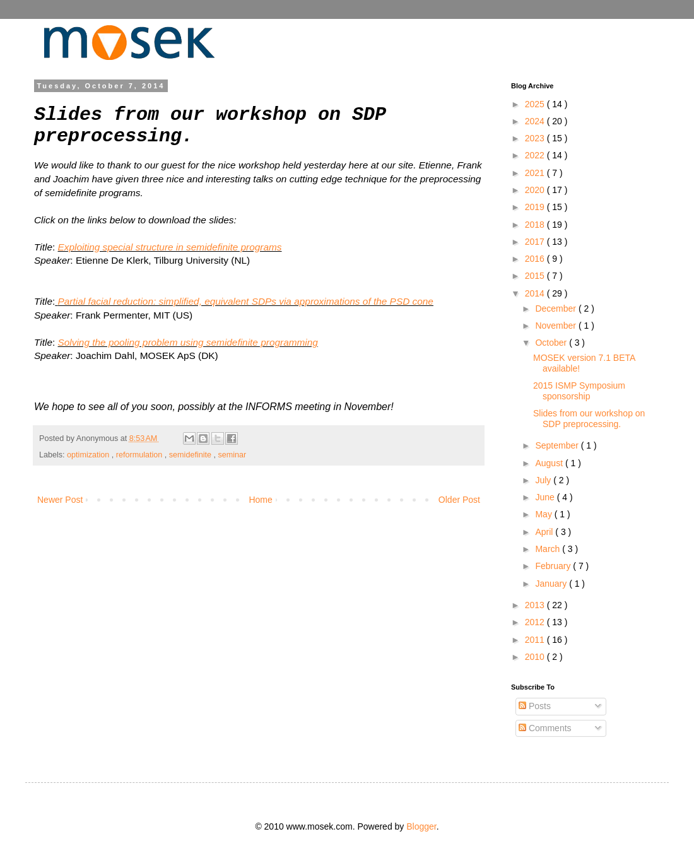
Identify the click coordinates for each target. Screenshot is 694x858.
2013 (536, 605)
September (557, 445)
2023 (536, 138)
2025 (536, 104)
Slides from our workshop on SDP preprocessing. (589, 418)
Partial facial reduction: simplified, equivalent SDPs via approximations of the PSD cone (245, 301)
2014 (536, 293)
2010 (536, 657)
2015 (536, 276)
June (545, 497)
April (545, 532)
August (550, 463)
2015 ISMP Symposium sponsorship (579, 390)
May (544, 514)
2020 (536, 190)
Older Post (459, 500)
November (556, 325)
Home (260, 500)
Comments (545, 728)
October (552, 343)
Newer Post (60, 500)
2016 (536, 259)
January (552, 584)
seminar (232, 454)
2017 (536, 242)
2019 (536, 207)
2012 (536, 622)
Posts (535, 706)
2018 (536, 225)
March (548, 549)
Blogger (421, 826)
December (556, 308)
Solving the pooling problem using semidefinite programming (188, 342)
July (544, 480)
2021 (536, 173)
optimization (89, 454)
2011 (536, 640)
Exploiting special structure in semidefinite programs (170, 247)
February (554, 566)
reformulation (140, 454)
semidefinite (191, 454)
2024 (536, 121)
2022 (536, 155)
